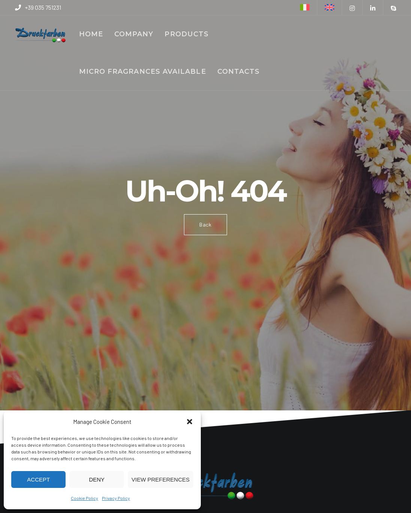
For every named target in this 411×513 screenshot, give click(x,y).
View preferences (161, 479)
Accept (38, 479)
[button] (189, 421)
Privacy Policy (116, 498)
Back (205, 224)
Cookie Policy (84, 498)
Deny (97, 479)
